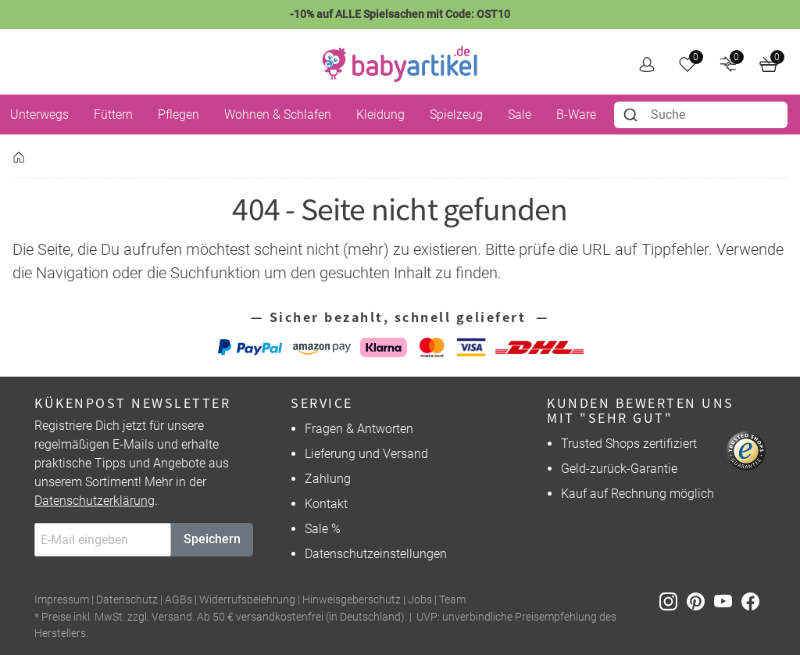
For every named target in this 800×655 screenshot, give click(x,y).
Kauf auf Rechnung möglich (637, 493)
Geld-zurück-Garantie (619, 468)
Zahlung (328, 478)
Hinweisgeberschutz (351, 600)
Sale (519, 114)
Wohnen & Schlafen (277, 114)
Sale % (323, 528)
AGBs (178, 600)
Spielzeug (456, 114)
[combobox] (701, 115)
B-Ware (576, 114)
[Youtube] (727, 600)
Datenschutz (127, 600)
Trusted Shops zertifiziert (629, 443)
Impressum (61, 600)
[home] (400, 64)
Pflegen (178, 114)
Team (452, 600)
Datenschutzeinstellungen (376, 553)
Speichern (212, 539)
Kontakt (326, 503)
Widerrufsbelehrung (247, 600)
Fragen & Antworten (359, 428)
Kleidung (380, 114)
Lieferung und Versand (366, 453)
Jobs (420, 600)
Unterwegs (39, 114)
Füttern (113, 114)
